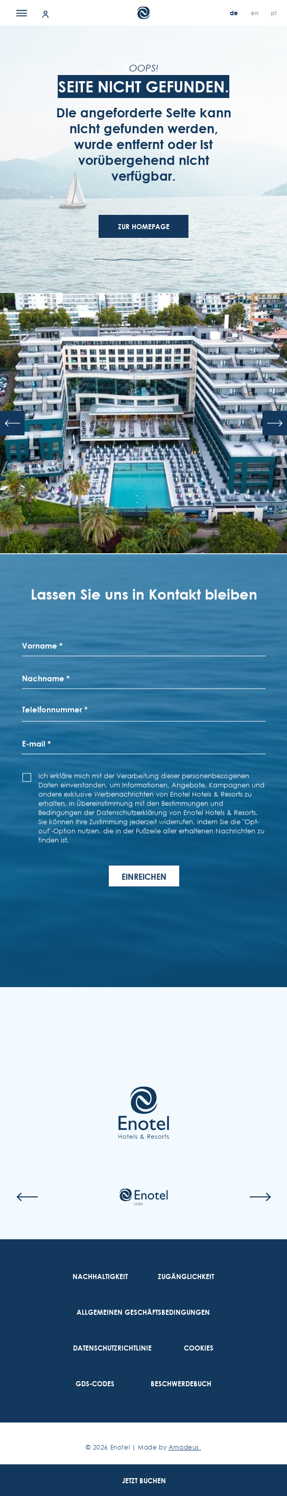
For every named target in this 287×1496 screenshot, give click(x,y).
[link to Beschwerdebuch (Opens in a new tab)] (181, 1384)
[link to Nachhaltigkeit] (100, 1276)
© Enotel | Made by (143, 1447)
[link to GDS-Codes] (95, 1384)
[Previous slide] (12, 423)
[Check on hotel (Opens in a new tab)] (143, 1197)
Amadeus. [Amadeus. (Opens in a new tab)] (185, 1447)
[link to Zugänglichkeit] (186, 1276)
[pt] (274, 13)
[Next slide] (274, 423)
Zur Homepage (144, 227)
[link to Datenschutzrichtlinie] (112, 1348)
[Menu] (22, 12)
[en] (255, 13)
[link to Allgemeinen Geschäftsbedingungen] (143, 1312)
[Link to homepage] (143, 1112)
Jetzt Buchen (144, 1481)
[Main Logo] (143, 13)
